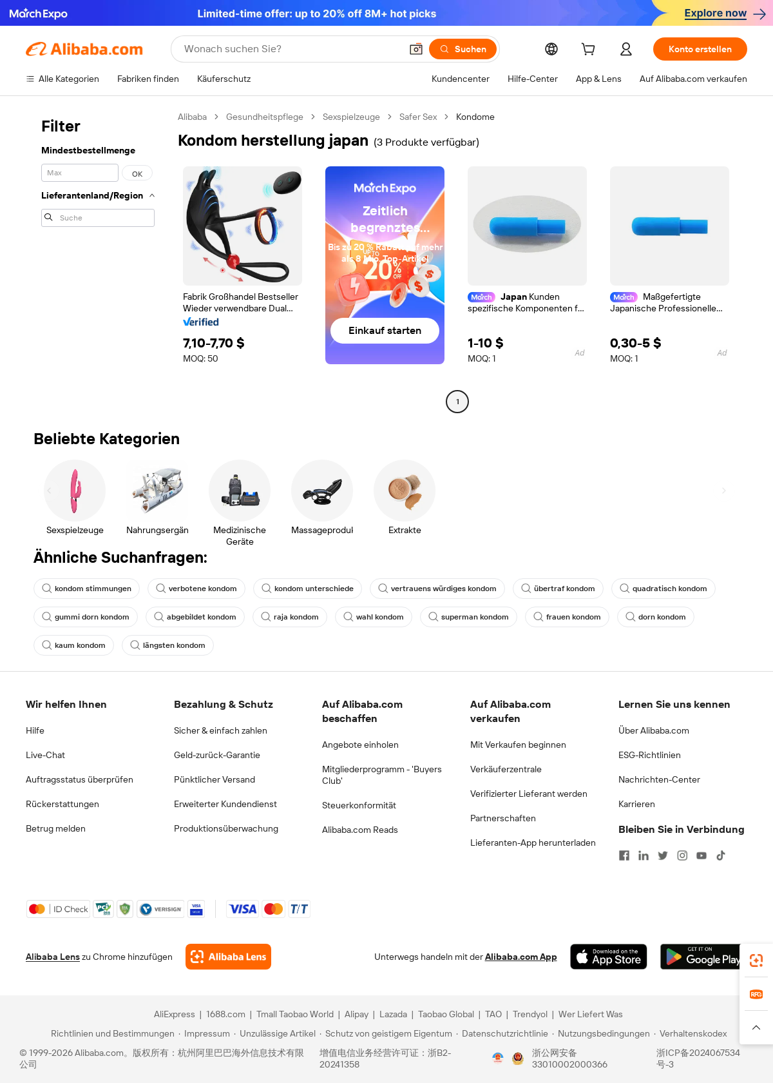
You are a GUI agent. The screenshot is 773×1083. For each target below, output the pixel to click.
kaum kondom (74, 645)
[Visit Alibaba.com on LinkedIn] (643, 855)
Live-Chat (45, 755)
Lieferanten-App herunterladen (533, 842)
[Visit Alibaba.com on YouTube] (701, 855)
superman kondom (468, 617)
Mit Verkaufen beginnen (518, 744)
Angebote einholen (360, 744)
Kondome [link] (475, 117)
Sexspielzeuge (351, 117)
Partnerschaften (503, 818)
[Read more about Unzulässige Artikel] (275, 1033)
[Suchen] (463, 49)
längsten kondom (167, 645)
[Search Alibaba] (291, 49)
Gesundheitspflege (264, 117)
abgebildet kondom (195, 617)
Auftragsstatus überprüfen (79, 779)
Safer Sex (418, 117)
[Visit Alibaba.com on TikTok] (721, 855)
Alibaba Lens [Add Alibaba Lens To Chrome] (53, 956)
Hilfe (35, 730)
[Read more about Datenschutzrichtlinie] (502, 1033)
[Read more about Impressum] (204, 1033)
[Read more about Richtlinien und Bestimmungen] (111, 1033)
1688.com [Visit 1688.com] (225, 1014)
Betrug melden (56, 828)
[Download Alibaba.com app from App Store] (608, 957)
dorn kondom (655, 617)
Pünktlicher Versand (214, 779)
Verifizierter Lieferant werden (528, 793)
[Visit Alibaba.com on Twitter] (663, 855)
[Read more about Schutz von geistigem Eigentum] (386, 1033)
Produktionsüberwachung (226, 828)
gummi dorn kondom (85, 617)
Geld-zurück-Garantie (217, 755)
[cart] (590, 51)
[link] (756, 960)
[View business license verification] (498, 1058)
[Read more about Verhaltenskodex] (690, 1033)
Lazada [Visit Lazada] (393, 1014)
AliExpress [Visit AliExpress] (174, 1014)
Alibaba (192, 117)
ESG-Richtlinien (649, 755)
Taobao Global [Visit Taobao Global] (446, 1014)
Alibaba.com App (521, 956)
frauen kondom (567, 617)
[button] (416, 49)
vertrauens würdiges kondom (437, 588)
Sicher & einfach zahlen (220, 730)
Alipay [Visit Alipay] (356, 1014)
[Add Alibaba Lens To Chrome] (228, 957)
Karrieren (636, 804)
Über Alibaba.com (653, 730)
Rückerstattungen (62, 804)
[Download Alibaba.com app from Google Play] (703, 957)
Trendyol (530, 1014)
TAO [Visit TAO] (493, 1014)
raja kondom (290, 617)
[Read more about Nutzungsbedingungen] (601, 1033)
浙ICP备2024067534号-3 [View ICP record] (698, 1058)
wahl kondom (373, 617)
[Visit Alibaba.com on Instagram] (682, 855)
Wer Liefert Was (590, 1014)
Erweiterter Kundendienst (225, 804)
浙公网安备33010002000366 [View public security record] (569, 1058)
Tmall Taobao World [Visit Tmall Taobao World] (295, 1014)
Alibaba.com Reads (360, 829)
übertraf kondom (558, 588)
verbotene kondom (196, 588)
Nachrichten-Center (659, 779)
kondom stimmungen (86, 588)
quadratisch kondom (663, 588)
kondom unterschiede (308, 588)
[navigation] (97, 260)
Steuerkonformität (359, 805)
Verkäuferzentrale (506, 769)
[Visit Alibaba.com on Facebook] (624, 855)
